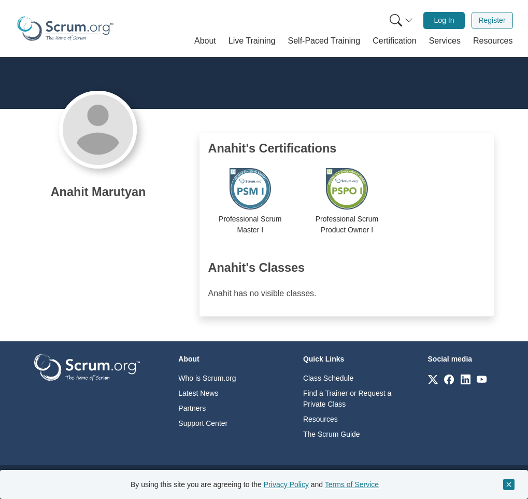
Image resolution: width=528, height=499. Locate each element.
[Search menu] (401, 20)
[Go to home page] (87, 366)
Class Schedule (328, 378)
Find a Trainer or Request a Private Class (347, 398)
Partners (192, 408)
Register (491, 20)
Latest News (198, 393)
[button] (205, 41)
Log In (444, 20)
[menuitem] (400, 20)
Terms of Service (352, 484)
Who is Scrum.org (207, 378)
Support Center (202, 423)
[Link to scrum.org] (433, 379)
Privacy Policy (286, 484)
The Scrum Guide (331, 434)
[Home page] (65, 28)
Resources (320, 419)
